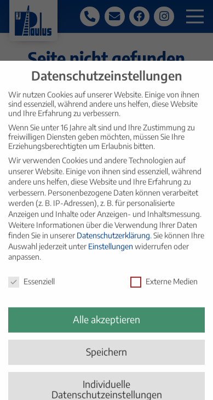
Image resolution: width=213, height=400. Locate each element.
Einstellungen (110, 252)
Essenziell (31, 288)
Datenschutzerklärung (113, 242)
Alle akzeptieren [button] (106, 325)
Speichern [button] (106, 358)
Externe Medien (164, 288)
